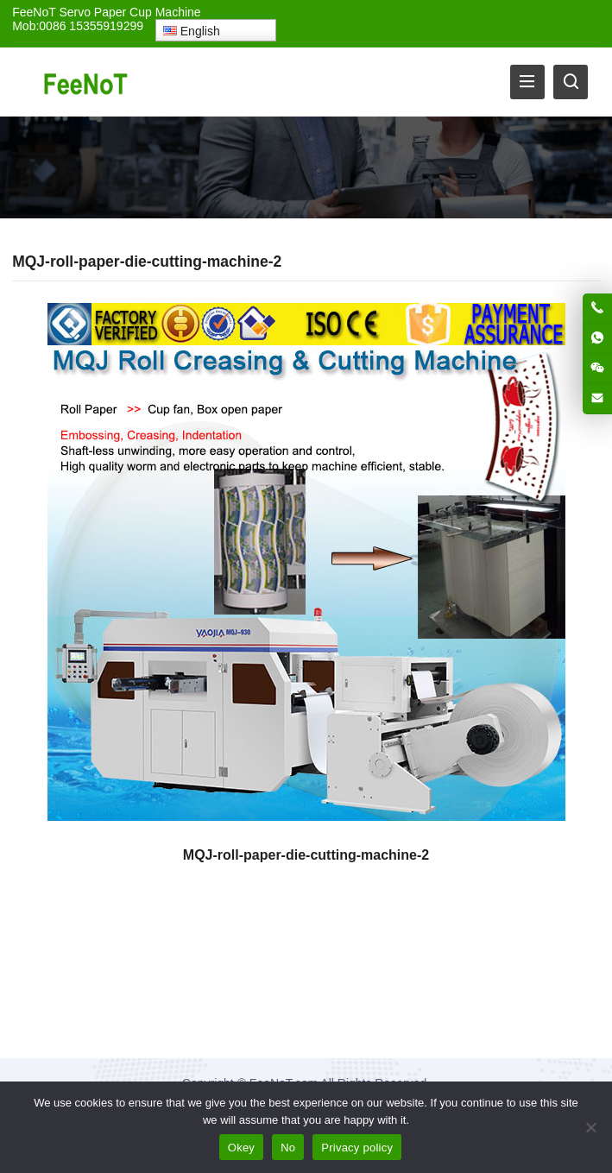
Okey (241, 1147)
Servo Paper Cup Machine (129, 12)
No (288, 1147)
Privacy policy (357, 1147)
